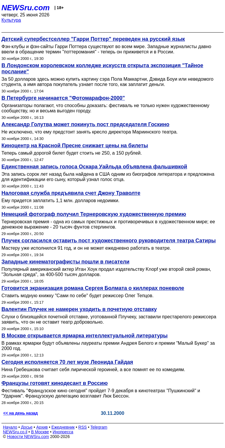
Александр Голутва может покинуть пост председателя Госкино (85, 124)
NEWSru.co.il (15, 432)
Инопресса (63, 432)
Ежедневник (63, 427)
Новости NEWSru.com (28, 436)
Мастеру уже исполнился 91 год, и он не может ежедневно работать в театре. (86, 248)
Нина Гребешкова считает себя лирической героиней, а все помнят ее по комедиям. (93, 369)
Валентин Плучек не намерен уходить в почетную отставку (79, 309)
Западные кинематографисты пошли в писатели (65, 262)
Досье (27, 427)
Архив (42, 427)
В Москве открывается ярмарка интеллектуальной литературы (84, 336)
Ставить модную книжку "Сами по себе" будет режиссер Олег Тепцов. (77, 295)
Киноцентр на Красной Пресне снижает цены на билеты (74, 145)
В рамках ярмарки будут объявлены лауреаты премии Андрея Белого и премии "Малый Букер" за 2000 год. (108, 346)
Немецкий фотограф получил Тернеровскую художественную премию (93, 214)
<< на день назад (20, 413)
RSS (82, 427)
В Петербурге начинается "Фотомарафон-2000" (63, 98)
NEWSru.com (25, 7)
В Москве (40, 432)
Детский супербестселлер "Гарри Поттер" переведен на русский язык (93, 39)
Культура (11, 20)
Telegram (99, 427)
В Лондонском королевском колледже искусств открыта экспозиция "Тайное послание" (102, 68)
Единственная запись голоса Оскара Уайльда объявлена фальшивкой (94, 167)
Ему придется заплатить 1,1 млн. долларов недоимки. (60, 200)
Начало (10, 427)
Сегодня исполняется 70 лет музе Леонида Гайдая (67, 362)
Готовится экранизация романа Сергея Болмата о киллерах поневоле (92, 288)
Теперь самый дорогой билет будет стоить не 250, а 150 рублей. (71, 153)
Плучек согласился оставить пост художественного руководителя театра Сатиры (108, 241)
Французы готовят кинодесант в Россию (54, 383)
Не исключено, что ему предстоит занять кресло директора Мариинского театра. (89, 131)
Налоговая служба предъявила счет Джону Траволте (70, 193)
